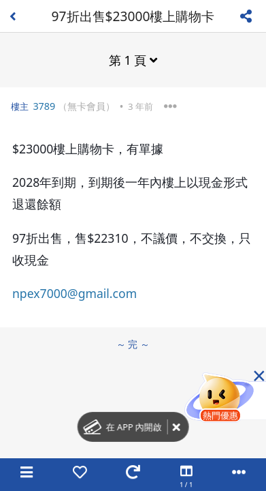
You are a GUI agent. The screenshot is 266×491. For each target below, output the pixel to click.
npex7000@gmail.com (74, 293)
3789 (44, 106)
